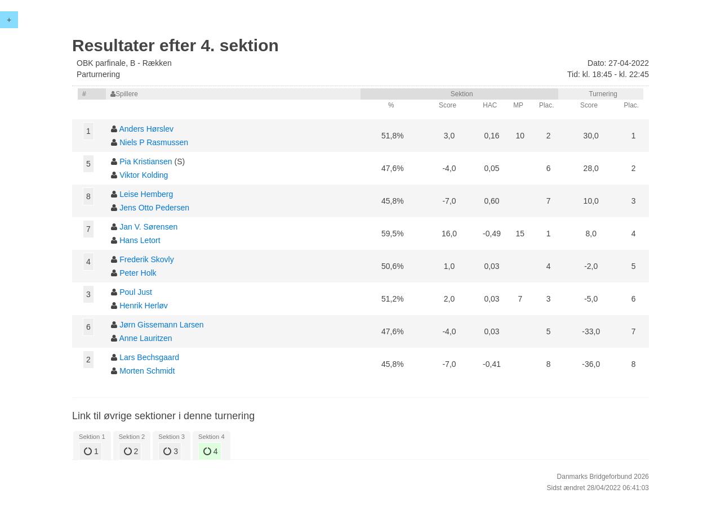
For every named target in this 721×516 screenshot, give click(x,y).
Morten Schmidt (147, 370)
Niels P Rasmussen (153, 142)
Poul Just (135, 292)
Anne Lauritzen (145, 338)
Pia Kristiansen (145, 161)
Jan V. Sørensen (148, 226)
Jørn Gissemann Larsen (161, 324)
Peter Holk (137, 272)
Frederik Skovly (146, 259)
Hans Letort (139, 240)
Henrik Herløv (143, 305)
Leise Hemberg (146, 194)
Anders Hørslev (146, 128)
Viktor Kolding (143, 175)
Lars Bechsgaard (149, 357)
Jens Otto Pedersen (154, 207)
